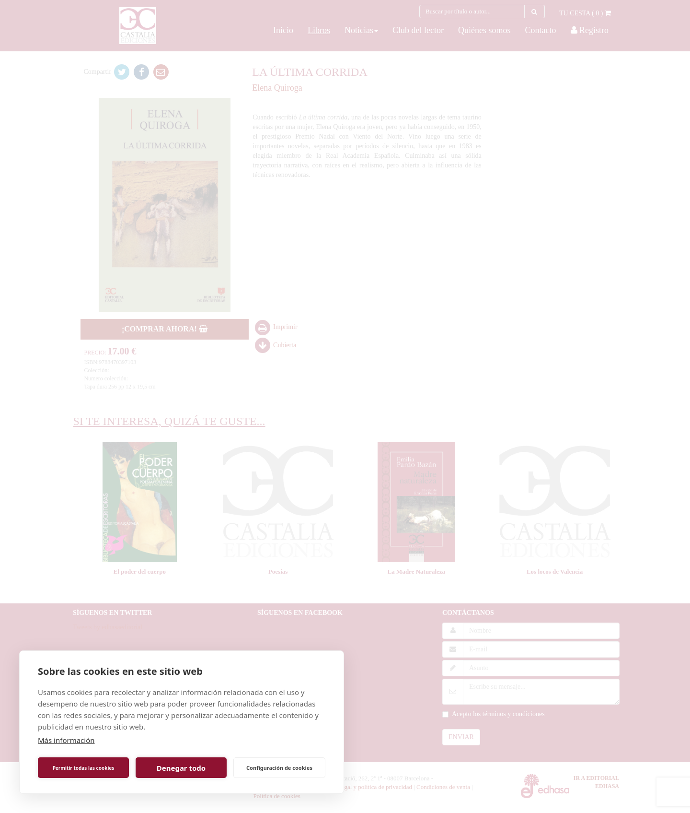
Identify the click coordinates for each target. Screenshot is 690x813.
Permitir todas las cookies (84, 768)
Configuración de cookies (279, 767)
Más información (66, 740)
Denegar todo (181, 768)
